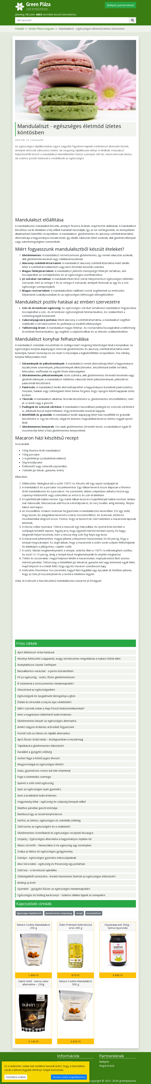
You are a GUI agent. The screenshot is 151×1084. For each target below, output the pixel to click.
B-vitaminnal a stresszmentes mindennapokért (45, 683)
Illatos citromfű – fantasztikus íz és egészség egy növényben (54, 845)
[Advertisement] (75, 188)
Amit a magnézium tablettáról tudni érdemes (44, 714)
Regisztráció (106, 1065)
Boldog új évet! (26, 882)
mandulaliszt (93, 913)
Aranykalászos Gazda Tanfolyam (36, 664)
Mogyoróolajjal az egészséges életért (40, 764)
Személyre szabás (16, 1077)
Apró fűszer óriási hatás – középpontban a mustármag (50, 739)
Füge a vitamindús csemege (34, 776)
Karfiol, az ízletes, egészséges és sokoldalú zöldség (49, 820)
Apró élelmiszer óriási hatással (35, 652)
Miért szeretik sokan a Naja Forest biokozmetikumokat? (51, 708)
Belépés (104, 1061)
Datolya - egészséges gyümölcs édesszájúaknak (46, 857)
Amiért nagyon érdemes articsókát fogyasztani (45, 727)
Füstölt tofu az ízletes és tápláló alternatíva (43, 733)
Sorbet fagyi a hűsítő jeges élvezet (38, 758)
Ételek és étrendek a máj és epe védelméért (44, 702)
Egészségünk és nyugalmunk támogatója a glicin (46, 696)
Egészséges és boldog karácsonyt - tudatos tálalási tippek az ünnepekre (61, 895)
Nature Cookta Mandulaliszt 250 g (33, 926)
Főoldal (19, 28)
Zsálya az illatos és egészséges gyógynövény (45, 851)
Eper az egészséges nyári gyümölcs (39, 789)
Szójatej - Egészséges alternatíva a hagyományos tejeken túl (54, 839)
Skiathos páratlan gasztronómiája (37, 808)
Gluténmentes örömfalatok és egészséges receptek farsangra (55, 833)
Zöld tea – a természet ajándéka (37, 870)
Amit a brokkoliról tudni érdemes (36, 795)
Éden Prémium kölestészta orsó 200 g (75, 926)
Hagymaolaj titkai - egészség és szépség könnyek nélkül (51, 801)
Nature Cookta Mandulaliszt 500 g (75, 982)
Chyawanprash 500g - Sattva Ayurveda (118, 926)
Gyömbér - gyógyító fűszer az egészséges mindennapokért (53, 888)
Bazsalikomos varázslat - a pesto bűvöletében (45, 671)
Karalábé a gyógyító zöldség (34, 752)
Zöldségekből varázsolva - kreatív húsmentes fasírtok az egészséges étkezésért (66, 876)
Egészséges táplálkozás (29, 913)
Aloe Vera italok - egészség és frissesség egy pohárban (51, 864)
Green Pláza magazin (41, 28)
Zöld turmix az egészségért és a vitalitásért (44, 826)
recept (79, 913)
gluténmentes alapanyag (59, 913)
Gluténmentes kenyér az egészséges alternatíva (46, 720)
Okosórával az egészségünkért (36, 689)
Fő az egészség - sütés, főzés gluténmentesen (46, 677)
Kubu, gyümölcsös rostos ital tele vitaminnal (43, 770)
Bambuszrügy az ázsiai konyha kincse (39, 814)
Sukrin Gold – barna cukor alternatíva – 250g (33, 982)
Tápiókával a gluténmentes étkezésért (40, 745)
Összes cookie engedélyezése (69, 1077)
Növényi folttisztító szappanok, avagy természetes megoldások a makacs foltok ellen (68, 658)
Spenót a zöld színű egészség (35, 783)
